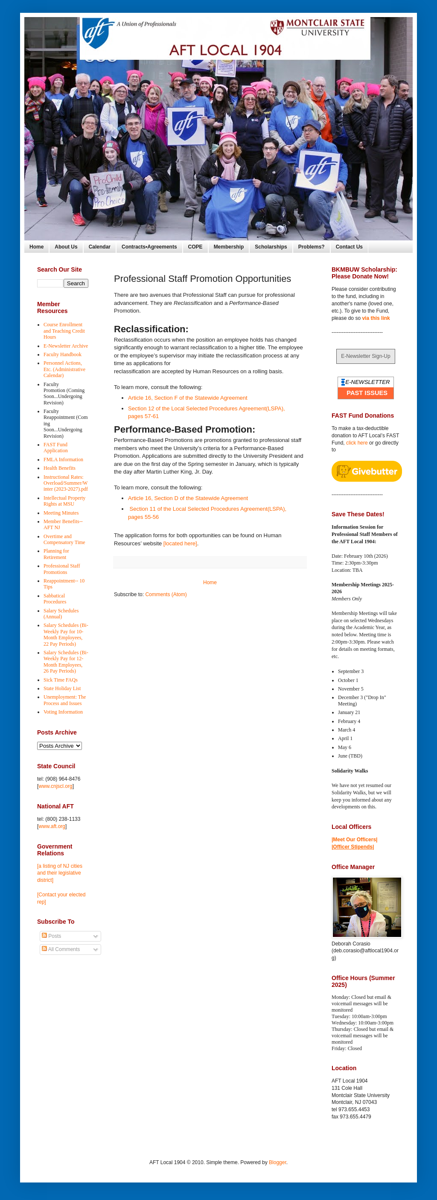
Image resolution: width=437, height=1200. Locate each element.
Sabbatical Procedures (55, 599)
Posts (51, 936)
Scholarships (271, 247)
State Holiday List (62, 688)
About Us (66, 247)
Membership (229, 247)
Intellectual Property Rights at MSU (64, 501)
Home (36, 247)
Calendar (100, 247)
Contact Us (349, 247)
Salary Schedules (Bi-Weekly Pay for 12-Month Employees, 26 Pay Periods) (66, 662)
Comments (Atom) (165, 594)
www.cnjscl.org (55, 786)
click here (357, 443)
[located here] (180, 543)
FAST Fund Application (56, 448)
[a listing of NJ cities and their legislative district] (59, 873)
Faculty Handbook (63, 354)
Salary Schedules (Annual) (61, 614)
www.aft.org (51, 826)
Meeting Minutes (61, 513)
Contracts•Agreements (149, 247)
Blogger (277, 1162)
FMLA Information (63, 459)
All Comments (61, 949)
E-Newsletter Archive (66, 346)
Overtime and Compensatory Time (64, 539)
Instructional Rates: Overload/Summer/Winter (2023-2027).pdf (66, 483)
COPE (195, 247)
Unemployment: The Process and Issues (65, 700)
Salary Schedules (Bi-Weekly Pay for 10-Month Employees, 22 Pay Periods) (66, 634)
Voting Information (63, 712)
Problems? (311, 247)
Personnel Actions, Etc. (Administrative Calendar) (64, 369)
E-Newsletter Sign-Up (365, 356)
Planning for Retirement (56, 554)
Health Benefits (60, 468)
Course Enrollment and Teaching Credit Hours (64, 331)
